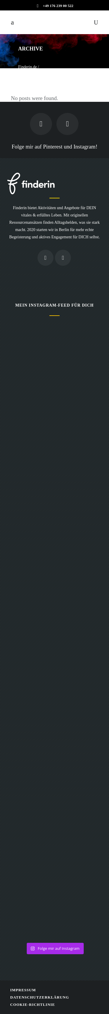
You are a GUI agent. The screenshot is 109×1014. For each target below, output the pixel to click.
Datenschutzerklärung (39, 997)
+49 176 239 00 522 (58, 6)
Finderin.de (27, 67)
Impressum (23, 990)
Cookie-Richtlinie (32, 1004)
